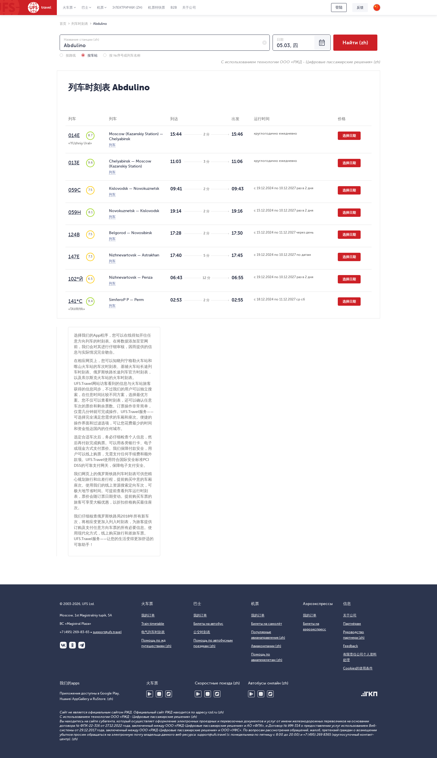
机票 (100, 7)
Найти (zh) (355, 42)
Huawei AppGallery (159, 694)
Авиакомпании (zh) (266, 646)
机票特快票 (156, 7)
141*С (75, 301)
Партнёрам (352, 624)
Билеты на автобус (208, 624)
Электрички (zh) (127, 7)
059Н (74, 212)
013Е (73, 163)
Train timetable (152, 624)
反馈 (360, 7)
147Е (73, 256)
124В (74, 234)
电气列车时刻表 (153, 632)
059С (74, 190)
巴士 (85, 7)
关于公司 (189, 7)
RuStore (168, 694)
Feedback (350, 646)
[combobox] (165, 43)
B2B (174, 7)
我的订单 (148, 615)
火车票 (68, 7)
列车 (112, 145)
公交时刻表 (201, 632)
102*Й (75, 279)
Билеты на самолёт (266, 624)
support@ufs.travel (107, 632)
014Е (74, 135)
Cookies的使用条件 (358, 668)
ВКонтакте (63, 645)
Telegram (81, 645)
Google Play (149, 694)
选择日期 (349, 136)
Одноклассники (72, 645)
